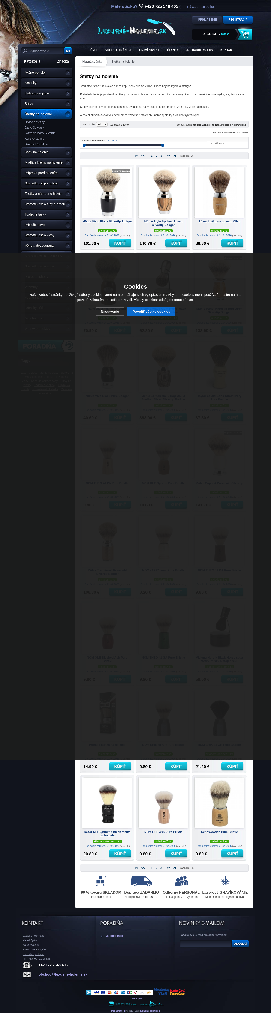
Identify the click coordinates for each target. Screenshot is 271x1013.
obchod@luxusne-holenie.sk (63, 974)
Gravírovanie (149, 50)
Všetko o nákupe (118, 50)
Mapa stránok (118, 1011)
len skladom (217, 143)
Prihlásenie (207, 19)
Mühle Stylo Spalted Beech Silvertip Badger (163, 223)
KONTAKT (227, 50)
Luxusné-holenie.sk (150, 1011)
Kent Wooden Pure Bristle (219, 832)
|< (137, 155)
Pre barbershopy (200, 50)
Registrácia (238, 19)
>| (174, 155)
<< (143, 155)
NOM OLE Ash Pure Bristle (163, 832)
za (216, 34)
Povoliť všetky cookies (151, 311)
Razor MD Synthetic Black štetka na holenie (107, 833)
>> (168, 155)
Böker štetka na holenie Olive (219, 221)
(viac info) (125, 235)
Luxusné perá (135, 998)
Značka (63, 61)
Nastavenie (110, 311)
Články (173, 50)
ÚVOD (94, 50)
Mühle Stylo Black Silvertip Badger (107, 221)
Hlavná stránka (92, 61)
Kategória (30, 61)
